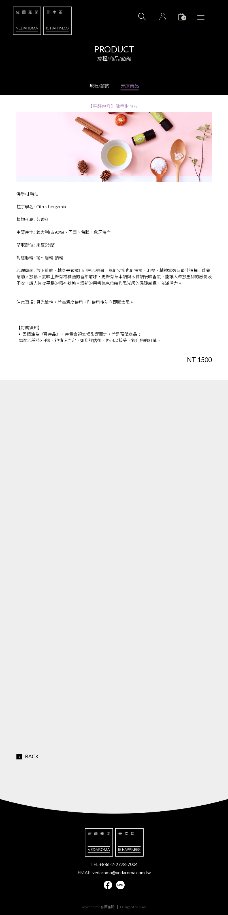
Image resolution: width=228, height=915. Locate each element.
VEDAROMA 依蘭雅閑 (42, 20)
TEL (114, 864)
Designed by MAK (133, 907)
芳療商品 (130, 85)
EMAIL (114, 872)
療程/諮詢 (99, 85)
